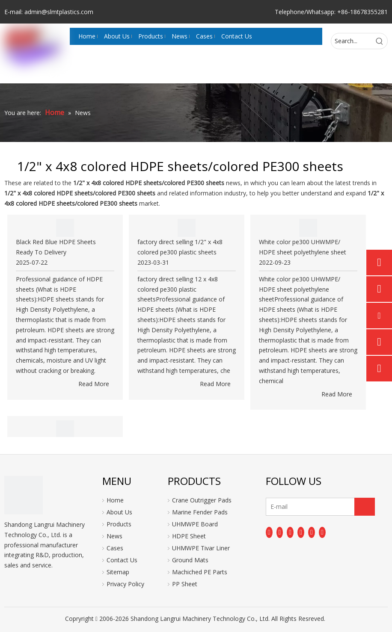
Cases (115, 548)
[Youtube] (300, 532)
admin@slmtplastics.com (58, 12)
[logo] (23, 495)
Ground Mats (190, 560)
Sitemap (118, 572)
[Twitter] (290, 532)
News (114, 536)
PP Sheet (184, 584)
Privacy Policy (125, 584)
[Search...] (351, 41)
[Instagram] (311, 532)
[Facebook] (269, 532)
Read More (93, 384)
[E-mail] (299, 506)
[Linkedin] (279, 532)
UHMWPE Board (195, 524)
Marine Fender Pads (200, 512)
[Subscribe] (364, 507)
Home (115, 500)
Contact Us (122, 560)
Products (119, 524)
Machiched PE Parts (199, 572)
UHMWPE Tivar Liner (201, 548)
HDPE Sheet (189, 536)
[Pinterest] (322, 532)
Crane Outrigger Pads (202, 500)
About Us (119, 512)
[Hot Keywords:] (379, 41)
